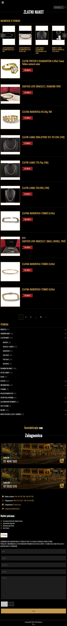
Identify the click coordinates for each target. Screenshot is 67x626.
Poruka (33, 587)
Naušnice (7, 364)
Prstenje (7, 359)
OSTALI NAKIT (6, 372)
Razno (4, 410)
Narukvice (7, 351)
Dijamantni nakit (8, 368)
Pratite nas (17, 504)
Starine (4, 389)
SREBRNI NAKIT (6, 333)
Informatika (6, 385)
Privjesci (7, 355)
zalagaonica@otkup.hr (12, 508)
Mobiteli (4, 329)
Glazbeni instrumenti (9, 401)
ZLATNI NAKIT (6, 337)
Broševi (7, 342)
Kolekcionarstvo (8, 393)
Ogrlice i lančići (10, 347)
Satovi (4, 381)
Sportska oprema (8, 397)
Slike (3, 376)
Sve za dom (5, 406)
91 (41, 317)
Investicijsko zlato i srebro (12, 414)
